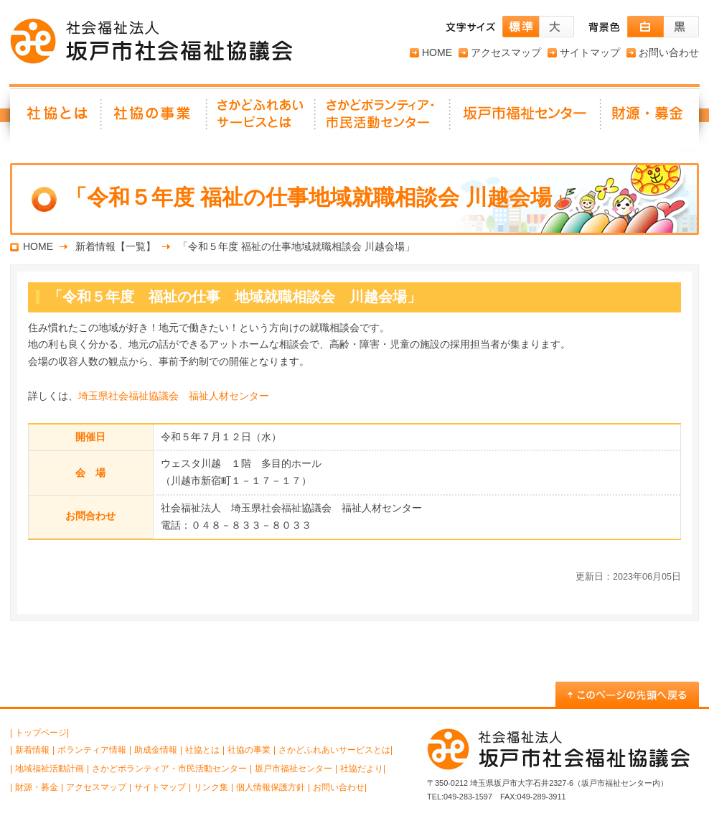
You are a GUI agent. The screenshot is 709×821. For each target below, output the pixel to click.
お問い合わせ (669, 52)
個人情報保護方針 (270, 787)
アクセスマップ (506, 52)
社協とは (56, 118)
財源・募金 (650, 118)
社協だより (361, 769)
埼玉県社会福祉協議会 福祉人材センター (173, 396)
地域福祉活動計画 (49, 769)
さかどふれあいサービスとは (261, 118)
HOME (437, 52)
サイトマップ (590, 52)
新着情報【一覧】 (115, 246)
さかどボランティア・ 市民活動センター (383, 118)
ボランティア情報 (91, 750)
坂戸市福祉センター (526, 118)
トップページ (41, 733)
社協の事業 (154, 118)
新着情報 (32, 750)
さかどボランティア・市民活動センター (169, 769)
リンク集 (211, 787)
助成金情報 (155, 750)
